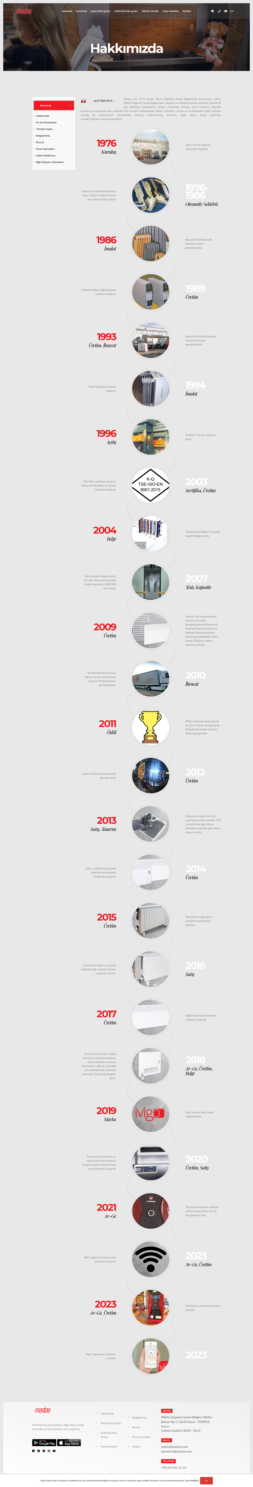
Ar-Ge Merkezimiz (46, 122)
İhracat (40, 142)
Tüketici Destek (150, 10)
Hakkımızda (42, 115)
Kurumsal (81, 10)
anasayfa (67, 10)
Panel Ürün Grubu (100, 10)
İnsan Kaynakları (45, 148)
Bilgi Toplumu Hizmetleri (50, 162)
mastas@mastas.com (174, 1446)
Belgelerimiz (43, 135)
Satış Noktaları (171, 10)
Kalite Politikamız (46, 155)
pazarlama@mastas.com (176, 1451)
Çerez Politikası (192, 1480)
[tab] (54, 105)
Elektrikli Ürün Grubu (126, 10)
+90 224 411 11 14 (173, 1467)
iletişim (187, 10)
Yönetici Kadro (44, 128)
